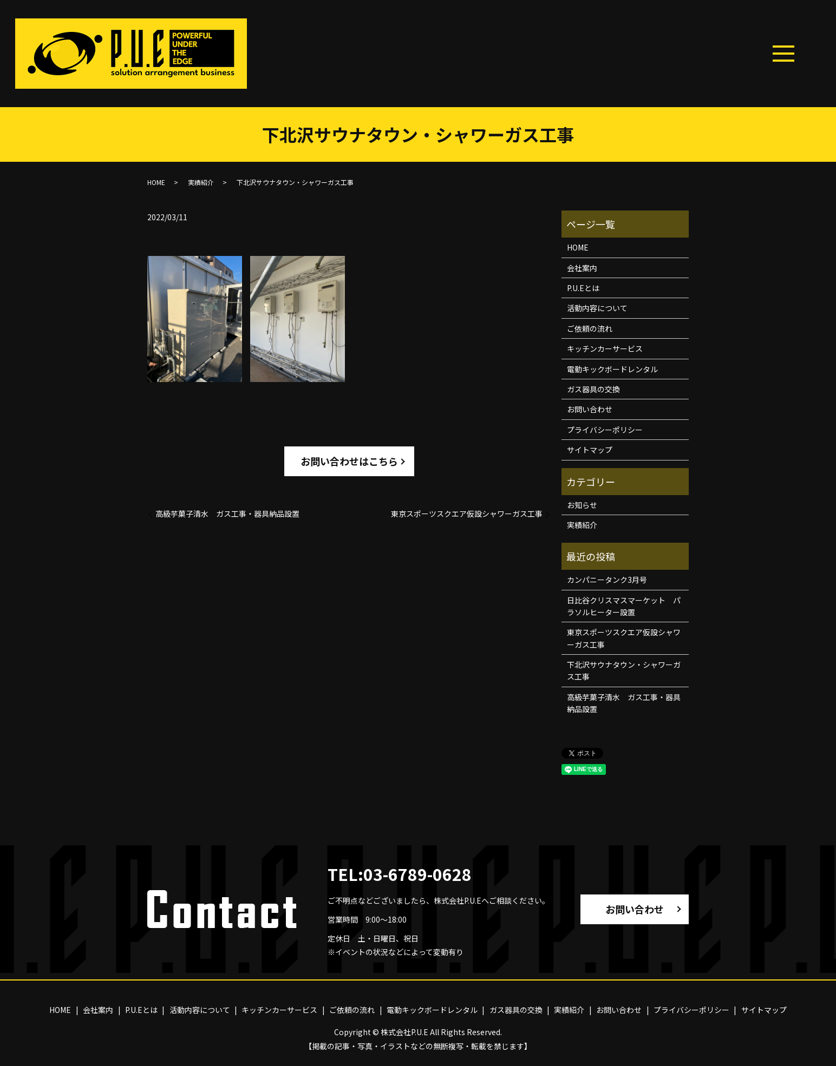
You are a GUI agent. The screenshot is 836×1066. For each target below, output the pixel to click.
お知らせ (582, 504)
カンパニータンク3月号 (607, 579)
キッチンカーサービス (605, 348)
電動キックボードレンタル (612, 369)
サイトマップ (589, 449)
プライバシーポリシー (605, 429)
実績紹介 (201, 182)
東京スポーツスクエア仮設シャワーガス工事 (467, 514)
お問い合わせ (589, 409)
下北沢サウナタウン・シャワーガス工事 (624, 670)
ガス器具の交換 (593, 389)
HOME (156, 182)
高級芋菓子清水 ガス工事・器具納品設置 (227, 514)
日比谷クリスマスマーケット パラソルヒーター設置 (624, 606)
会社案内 (582, 267)
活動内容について (597, 307)
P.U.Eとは (583, 287)
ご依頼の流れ (589, 328)
